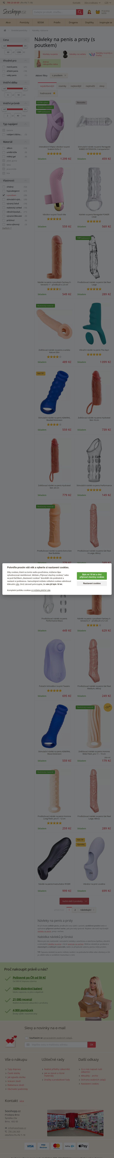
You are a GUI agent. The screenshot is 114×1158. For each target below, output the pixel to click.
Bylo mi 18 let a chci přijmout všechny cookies (92, 575)
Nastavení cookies (92, 583)
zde (17, 584)
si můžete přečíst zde (40, 590)
